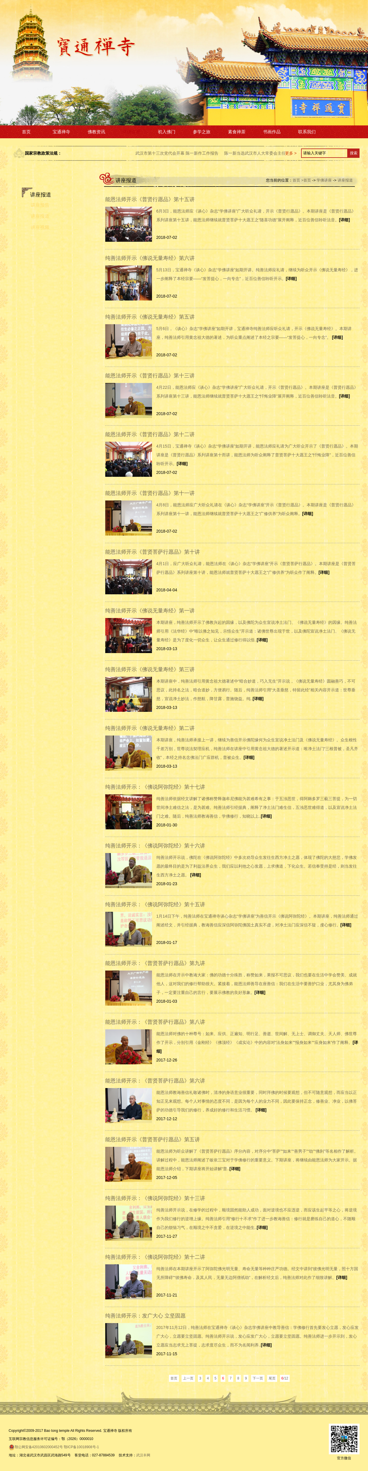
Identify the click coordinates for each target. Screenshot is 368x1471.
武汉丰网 (143, 1455)
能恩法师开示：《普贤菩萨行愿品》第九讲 (155, 963)
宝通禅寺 (61, 131)
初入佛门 (166, 131)
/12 (284, 1378)
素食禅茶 (237, 131)
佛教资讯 (96, 131)
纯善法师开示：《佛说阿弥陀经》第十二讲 (155, 1257)
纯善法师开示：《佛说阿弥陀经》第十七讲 (155, 787)
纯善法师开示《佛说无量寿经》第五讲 (150, 317)
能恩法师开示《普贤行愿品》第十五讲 (150, 199)
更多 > (291, 153)
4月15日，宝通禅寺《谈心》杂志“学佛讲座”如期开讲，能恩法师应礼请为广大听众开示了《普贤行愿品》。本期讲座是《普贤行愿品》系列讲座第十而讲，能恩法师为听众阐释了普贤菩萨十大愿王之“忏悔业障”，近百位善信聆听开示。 (257, 455)
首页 (26, 131)
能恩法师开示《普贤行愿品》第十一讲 (150, 493)
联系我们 (307, 131)
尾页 (272, 1378)
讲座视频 (40, 227)
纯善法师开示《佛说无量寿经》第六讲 (150, 258)
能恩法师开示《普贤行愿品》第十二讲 (150, 434)
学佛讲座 (131, 131)
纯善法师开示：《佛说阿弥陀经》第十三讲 (155, 1198)
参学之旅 (201, 131)
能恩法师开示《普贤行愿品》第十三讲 (150, 376)
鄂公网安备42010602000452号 (36, 1447)
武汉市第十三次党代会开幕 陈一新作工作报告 (187, 153)
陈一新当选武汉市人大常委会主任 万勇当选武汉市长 (282, 153)
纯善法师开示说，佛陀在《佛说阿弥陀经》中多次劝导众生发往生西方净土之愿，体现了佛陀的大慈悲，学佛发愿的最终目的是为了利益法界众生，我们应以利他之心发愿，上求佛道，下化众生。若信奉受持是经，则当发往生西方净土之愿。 (256, 866)
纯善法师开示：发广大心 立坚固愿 (145, 1316)
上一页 (188, 1378)
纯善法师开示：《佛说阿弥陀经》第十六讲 (155, 846)
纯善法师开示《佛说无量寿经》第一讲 (150, 611)
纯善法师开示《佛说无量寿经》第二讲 (150, 728)
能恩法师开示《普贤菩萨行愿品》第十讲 (152, 552)
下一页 (258, 1378)
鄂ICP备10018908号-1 (81, 1447)
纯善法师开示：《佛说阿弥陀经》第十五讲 (155, 904)
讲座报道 (40, 216)
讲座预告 (40, 205)
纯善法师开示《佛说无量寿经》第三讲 (150, 669)
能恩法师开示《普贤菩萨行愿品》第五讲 (152, 1139)
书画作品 (272, 131)
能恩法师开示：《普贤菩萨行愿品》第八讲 (155, 1022)
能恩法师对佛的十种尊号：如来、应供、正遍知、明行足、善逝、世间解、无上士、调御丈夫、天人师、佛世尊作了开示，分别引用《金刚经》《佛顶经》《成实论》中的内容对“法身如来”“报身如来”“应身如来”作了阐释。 (257, 1042)
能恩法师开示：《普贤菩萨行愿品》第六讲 (155, 1081)
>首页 (306, 180)
